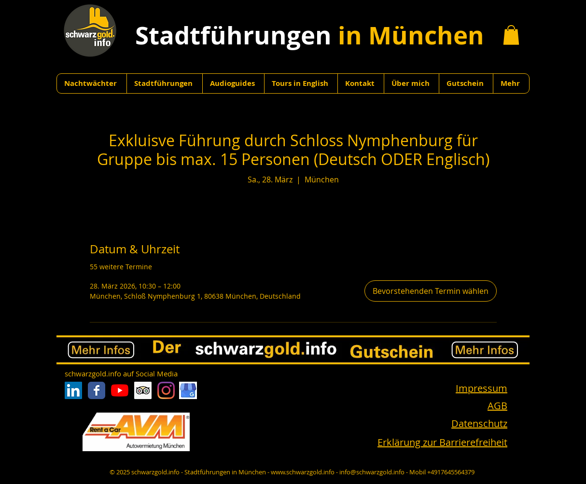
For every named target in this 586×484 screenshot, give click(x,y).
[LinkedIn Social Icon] (73, 390)
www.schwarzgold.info (303, 472)
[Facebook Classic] (96, 390)
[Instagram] (166, 390)
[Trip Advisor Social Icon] (143, 390)
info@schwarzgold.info (372, 472)
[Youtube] (119, 390)
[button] (511, 35)
